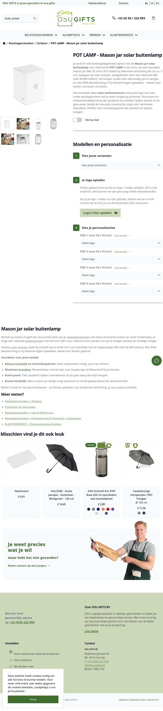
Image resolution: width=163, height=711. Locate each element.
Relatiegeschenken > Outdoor (22, 401)
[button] (41, 35)
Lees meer (91, 634)
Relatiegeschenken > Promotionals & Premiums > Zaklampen (42, 418)
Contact (123, 3)
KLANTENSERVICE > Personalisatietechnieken (32, 424)
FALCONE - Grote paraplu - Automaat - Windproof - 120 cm (61, 495)
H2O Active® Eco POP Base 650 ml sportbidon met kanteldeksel (102, 495)
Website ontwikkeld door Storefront (138, 703)
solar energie (18, 347)
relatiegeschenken (77, 337)
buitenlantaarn (25, 341)
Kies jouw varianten (122, 165)
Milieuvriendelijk (15, 364)
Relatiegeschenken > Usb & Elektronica (28, 413)
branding (24, 369)
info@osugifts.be (94, 668)
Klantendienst (97, 3)
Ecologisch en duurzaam (19, 407)
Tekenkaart (21, 491)
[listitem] (7, 122)
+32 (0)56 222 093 (22, 625)
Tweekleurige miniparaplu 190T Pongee (142, 495)
